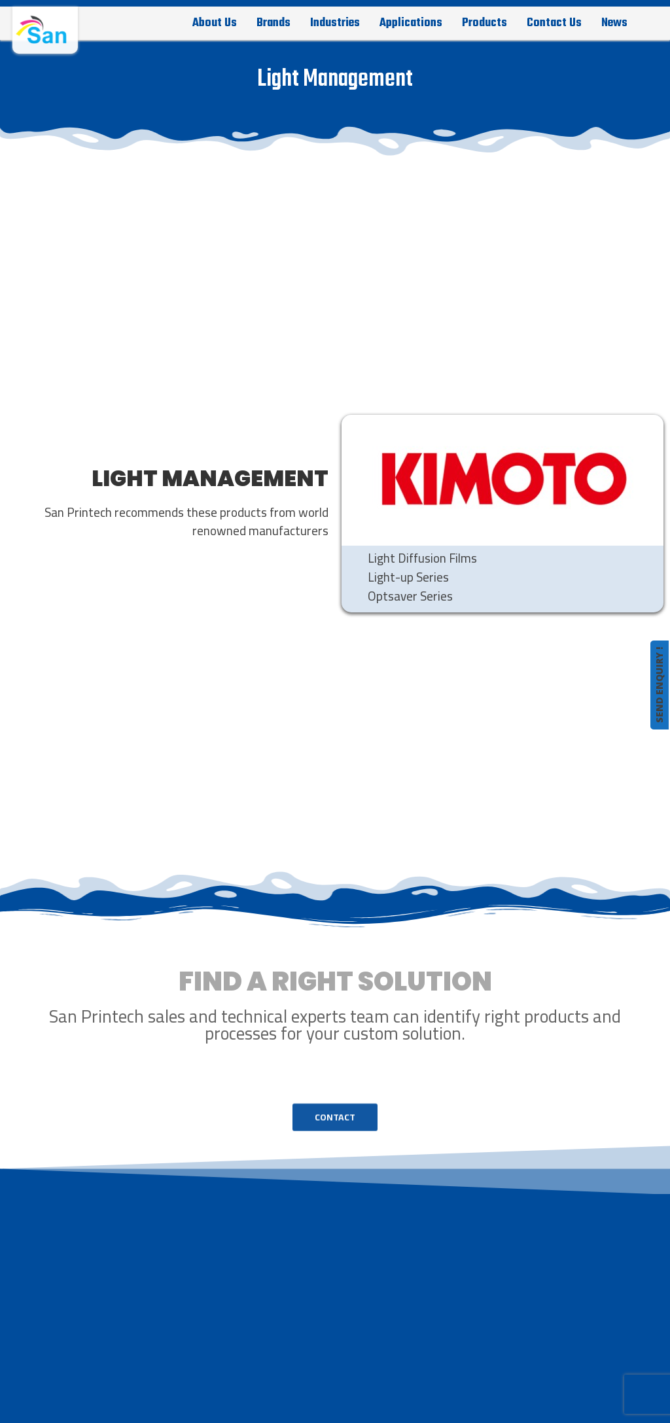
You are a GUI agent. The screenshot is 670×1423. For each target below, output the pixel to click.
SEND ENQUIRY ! (659, 685)
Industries (335, 23)
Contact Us (554, 23)
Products (484, 23)
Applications (410, 23)
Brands (273, 23)
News (614, 23)
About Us (214, 23)
